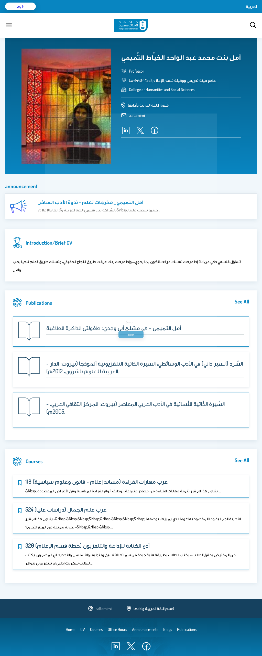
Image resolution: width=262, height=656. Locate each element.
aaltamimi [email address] (137, 102)
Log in (238, 12)
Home (51, 12)
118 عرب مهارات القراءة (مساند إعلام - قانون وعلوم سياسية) (96, 468)
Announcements (139, 12)
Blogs (117, 12)
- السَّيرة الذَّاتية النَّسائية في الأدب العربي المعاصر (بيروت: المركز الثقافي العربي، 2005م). (135, 394)
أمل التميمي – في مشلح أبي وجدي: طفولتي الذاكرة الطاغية (113, 315)
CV (63, 12)
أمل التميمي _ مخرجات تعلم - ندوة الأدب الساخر (90, 189)
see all (242, 288)
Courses (101, 12)
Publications (80, 12)
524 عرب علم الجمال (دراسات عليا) (66, 496)
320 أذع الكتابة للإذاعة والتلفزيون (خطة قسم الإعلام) (87, 532)
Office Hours (167, 12)
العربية (207, 12)
